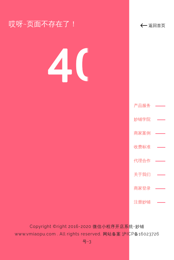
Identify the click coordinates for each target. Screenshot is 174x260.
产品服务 (142, 105)
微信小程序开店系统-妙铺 (118, 226)
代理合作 (142, 160)
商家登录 (142, 188)
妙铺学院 (142, 119)
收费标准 (142, 146)
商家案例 (142, 133)
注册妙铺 (142, 201)
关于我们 (142, 174)
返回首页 (156, 25)
